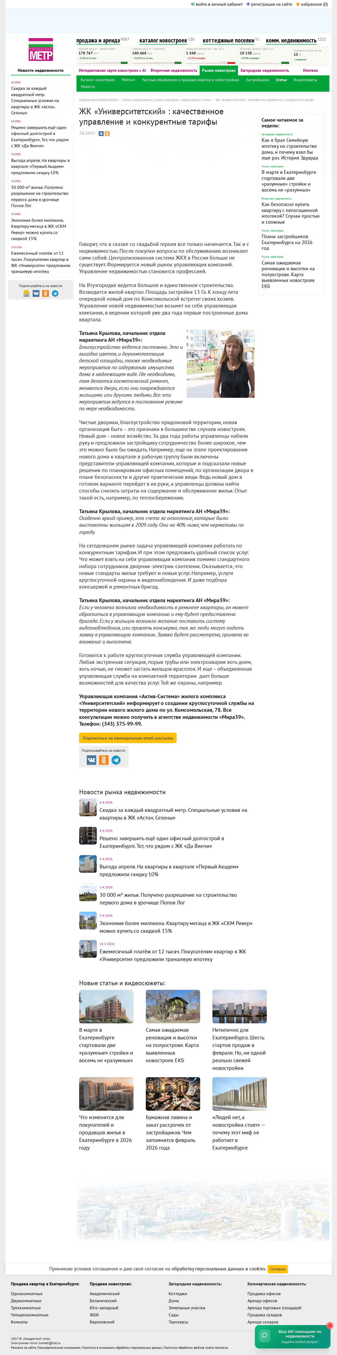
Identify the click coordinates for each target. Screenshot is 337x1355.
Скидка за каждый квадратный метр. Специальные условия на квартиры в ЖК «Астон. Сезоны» (35, 100)
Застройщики (257, 79)
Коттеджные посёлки (225, 772)
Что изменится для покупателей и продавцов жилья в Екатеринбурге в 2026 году (105, 1132)
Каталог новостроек (98, 79)
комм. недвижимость (291, 40)
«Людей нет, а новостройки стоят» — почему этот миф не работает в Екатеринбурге (238, 1132)
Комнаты (19, 1322)
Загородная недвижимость (264, 70)
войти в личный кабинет (217, 4)
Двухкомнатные (26, 1300)
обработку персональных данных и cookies (218, 1268)
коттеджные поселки (228, 40)
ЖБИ (94, 1314)
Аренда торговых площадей (274, 1307)
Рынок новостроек (219, 70)
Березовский (102, 1322)
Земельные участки (187, 1307)
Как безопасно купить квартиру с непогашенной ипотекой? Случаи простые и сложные (291, 213)
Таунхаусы (178, 1322)
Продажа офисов (264, 1293)
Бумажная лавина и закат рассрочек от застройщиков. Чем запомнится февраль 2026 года (170, 1132)
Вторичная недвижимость (174, 70)
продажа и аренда (98, 40)
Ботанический (103, 1300)
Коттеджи (178, 1293)
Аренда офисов (262, 1300)
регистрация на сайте (269, 4)
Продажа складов (265, 1314)
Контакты (221, 1347)
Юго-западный (104, 1307)
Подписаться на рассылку (128, 738)
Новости (88, 86)
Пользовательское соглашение (59, 1347)
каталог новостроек (163, 40)
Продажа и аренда (108, 772)
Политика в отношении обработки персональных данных (122, 1347)
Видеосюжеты (305, 79)
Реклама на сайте (23, 1347)
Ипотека (310, 70)
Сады (174, 1314)
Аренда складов (263, 1322)
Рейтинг (128, 79)
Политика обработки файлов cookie (188, 1347)
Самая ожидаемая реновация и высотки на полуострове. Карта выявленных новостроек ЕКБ (288, 274)
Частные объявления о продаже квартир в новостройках (190, 79)
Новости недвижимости (41, 70)
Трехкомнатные (26, 1307)
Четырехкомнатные (29, 1314)
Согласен (277, 1269)
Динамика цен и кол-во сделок (180, 779)
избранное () (312, 4)
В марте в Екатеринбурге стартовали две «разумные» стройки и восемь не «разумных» (289, 181)
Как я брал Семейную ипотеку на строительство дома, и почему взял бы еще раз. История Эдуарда (290, 149)
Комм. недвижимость (110, 779)
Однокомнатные (26, 1293)
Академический (105, 1293)
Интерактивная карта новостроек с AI (112, 70)
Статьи (281, 79)
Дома (174, 1300)
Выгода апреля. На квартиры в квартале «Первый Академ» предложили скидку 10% (40, 166)
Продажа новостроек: (111, 1283)
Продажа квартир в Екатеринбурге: (45, 1283)
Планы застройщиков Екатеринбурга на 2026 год (287, 242)
